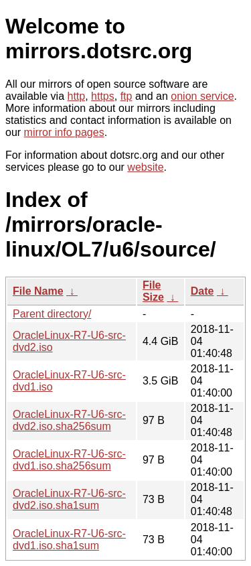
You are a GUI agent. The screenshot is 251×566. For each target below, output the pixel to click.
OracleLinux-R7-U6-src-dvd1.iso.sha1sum (69, 539)
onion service (202, 96)
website (145, 167)
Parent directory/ (52, 314)
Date (202, 291)
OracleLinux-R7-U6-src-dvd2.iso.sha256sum (69, 420)
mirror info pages (64, 132)
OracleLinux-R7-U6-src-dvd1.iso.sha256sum (69, 460)
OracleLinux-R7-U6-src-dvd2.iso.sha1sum (69, 499)
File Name (38, 291)
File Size (153, 291)
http (77, 96)
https (102, 96)
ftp (126, 96)
